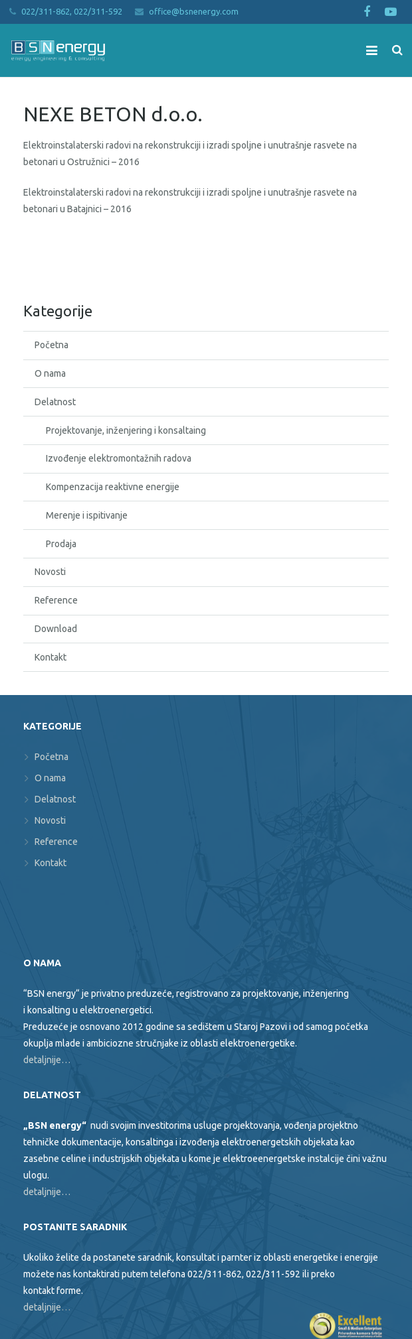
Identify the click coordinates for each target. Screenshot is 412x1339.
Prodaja (61, 544)
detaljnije (42, 1307)
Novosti (50, 571)
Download (56, 628)
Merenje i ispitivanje (87, 515)
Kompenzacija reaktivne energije (112, 486)
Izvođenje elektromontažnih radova (118, 458)
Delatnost (55, 402)
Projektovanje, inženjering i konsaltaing (126, 430)
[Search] (397, 50)
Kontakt (50, 657)
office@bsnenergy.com (194, 11)
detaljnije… (46, 1059)
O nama (50, 373)
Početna (51, 345)
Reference (56, 600)
